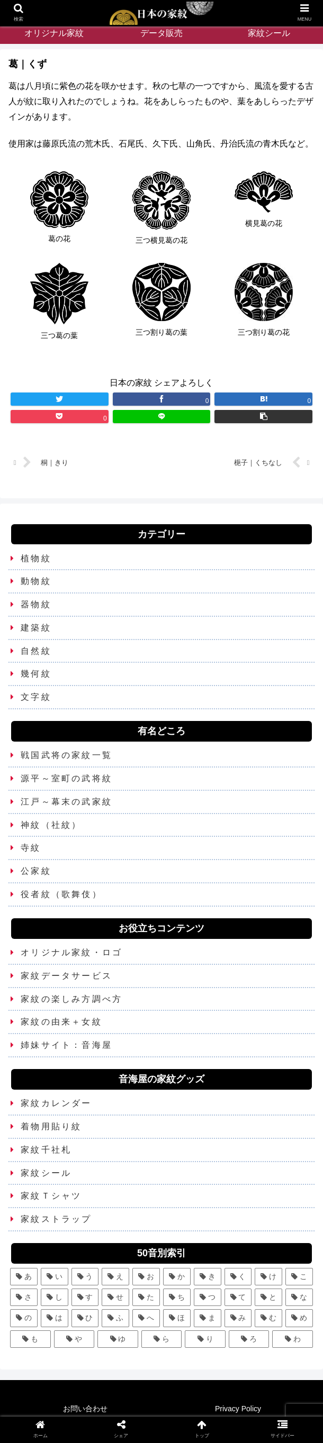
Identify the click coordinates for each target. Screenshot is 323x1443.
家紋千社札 (46, 1149)
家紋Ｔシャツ (51, 1196)
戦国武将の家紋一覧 (66, 755)
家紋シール (46, 1172)
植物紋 (36, 558)
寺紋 (31, 848)
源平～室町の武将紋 (66, 778)
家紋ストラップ (56, 1219)
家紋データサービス (66, 975)
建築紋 (36, 628)
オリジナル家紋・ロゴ (71, 952)
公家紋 (36, 871)
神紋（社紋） (51, 824)
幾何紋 (36, 674)
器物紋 (36, 604)
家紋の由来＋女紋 (61, 1022)
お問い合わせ (85, 1409)
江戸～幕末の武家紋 (66, 801)
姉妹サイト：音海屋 (66, 1045)
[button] (263, 416)
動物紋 (36, 581)
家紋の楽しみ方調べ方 (71, 998)
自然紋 (36, 650)
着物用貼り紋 (51, 1126)
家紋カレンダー (56, 1103)
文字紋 (36, 697)
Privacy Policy (238, 1409)
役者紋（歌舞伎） (61, 894)
